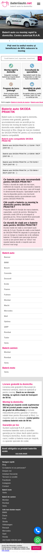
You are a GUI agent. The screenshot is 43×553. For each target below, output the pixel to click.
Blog (4, 465)
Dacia (4, 515)
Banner (7, 257)
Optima (7, 321)
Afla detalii (5, 550)
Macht (6, 305)
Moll (6, 316)
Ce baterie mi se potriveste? (14, 468)
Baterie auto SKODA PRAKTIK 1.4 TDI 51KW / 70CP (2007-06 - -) (21, 163)
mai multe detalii (21, 453)
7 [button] (30, 41)
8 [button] (33, 41)
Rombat (7, 332)
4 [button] (20, 41)
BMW (6, 262)
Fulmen (7, 295)
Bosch (7, 268)
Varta (6, 343)
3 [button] (16, 41)
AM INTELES (36, 548)
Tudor (6, 338)
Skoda (5, 521)
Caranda (7, 273)
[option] (21, 24)
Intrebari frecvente (10, 474)
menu (39, 4)
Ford (4, 518)
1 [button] (9, 41)
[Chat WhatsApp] (37, 540)
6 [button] (27, 41)
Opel (4, 534)
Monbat (7, 300)
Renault (5, 528)
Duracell (7, 279)
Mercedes (8, 311)
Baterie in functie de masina (20, 102)
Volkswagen (7, 525)
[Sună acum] (37, 530)
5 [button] (23, 41)
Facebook (6, 480)
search (39, 58)
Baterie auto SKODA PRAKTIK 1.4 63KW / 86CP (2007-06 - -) (21, 155)
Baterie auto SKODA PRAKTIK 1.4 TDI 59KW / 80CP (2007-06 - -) (21, 171)
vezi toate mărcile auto (11, 540)
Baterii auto (8, 253)
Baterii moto (8, 368)
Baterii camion (9, 348)
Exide (6, 284)
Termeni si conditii (9, 477)
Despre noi (6, 471)
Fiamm (7, 289)
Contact (5, 486)
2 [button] (13, 41)
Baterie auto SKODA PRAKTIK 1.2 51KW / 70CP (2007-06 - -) (21, 146)
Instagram (6, 483)
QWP (6, 327)
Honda (5, 537)
